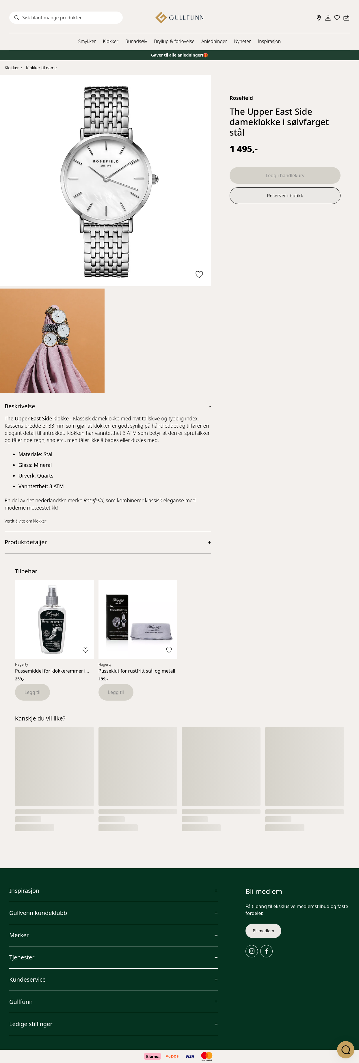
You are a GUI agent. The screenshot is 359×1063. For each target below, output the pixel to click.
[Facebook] (266, 951)
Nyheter (242, 41)
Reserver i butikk (285, 195)
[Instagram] (251, 951)
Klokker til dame (41, 67)
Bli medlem (263, 930)
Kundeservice (27, 979)
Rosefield (241, 97)
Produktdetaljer (26, 542)
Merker (19, 935)
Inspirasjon (269, 41)
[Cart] (346, 17)
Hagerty (21, 664)
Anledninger (214, 41)
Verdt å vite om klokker (25, 521)
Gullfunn (21, 1002)
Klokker (110, 41)
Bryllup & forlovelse (174, 41)
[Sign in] (328, 17)
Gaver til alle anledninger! (177, 55)
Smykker (87, 41)
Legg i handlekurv (285, 175)
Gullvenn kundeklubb (38, 913)
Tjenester (22, 957)
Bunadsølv (136, 41)
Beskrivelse (20, 406)
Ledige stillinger (31, 1024)
